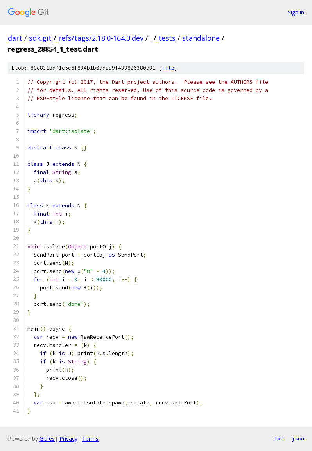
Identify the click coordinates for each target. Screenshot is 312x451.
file (168, 68)
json (298, 438)
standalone (201, 38)
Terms (90, 438)
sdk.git (40, 38)
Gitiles (47, 438)
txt (279, 438)
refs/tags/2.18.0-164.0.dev (100, 38)
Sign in (296, 12)
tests (167, 38)
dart (15, 38)
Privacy (68, 438)
